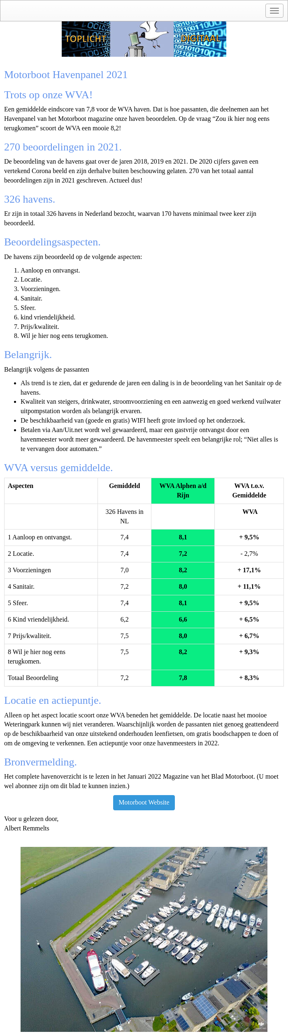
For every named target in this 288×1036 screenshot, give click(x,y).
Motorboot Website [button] (143, 802)
